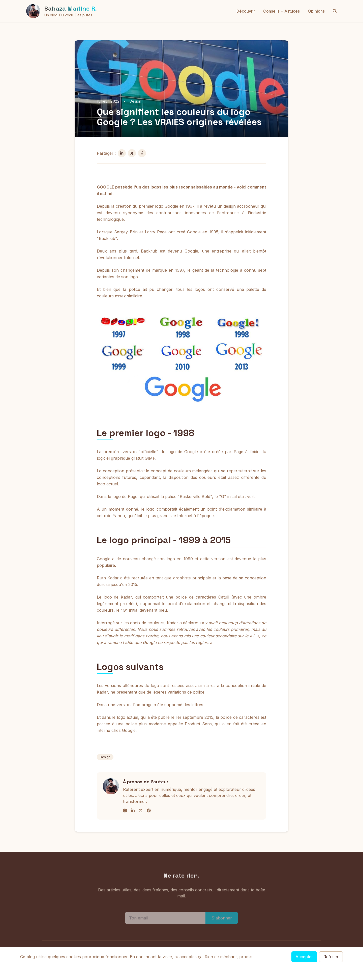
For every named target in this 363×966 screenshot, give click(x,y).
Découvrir (245, 11)
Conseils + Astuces (281, 11)
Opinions (316, 11)
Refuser (331, 956)
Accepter (304, 956)
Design (105, 757)
